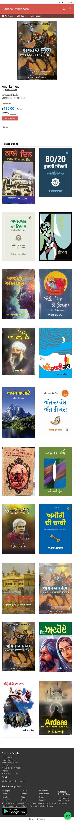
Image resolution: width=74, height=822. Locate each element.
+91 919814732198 (10, 773)
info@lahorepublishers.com (13, 781)
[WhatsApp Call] (68, 815)
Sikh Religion (36, 16)
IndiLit (42, 819)
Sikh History (21, 16)
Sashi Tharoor (11, 89)
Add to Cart (10, 118)
